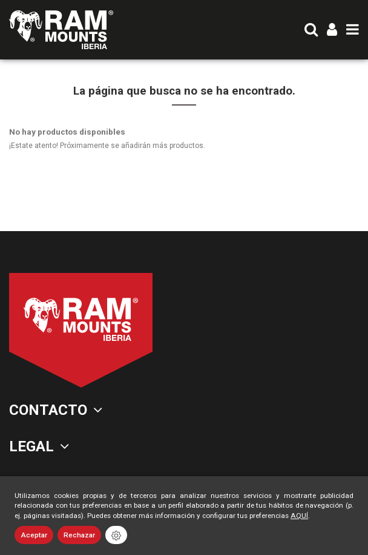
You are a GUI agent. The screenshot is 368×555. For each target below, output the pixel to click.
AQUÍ (299, 515)
